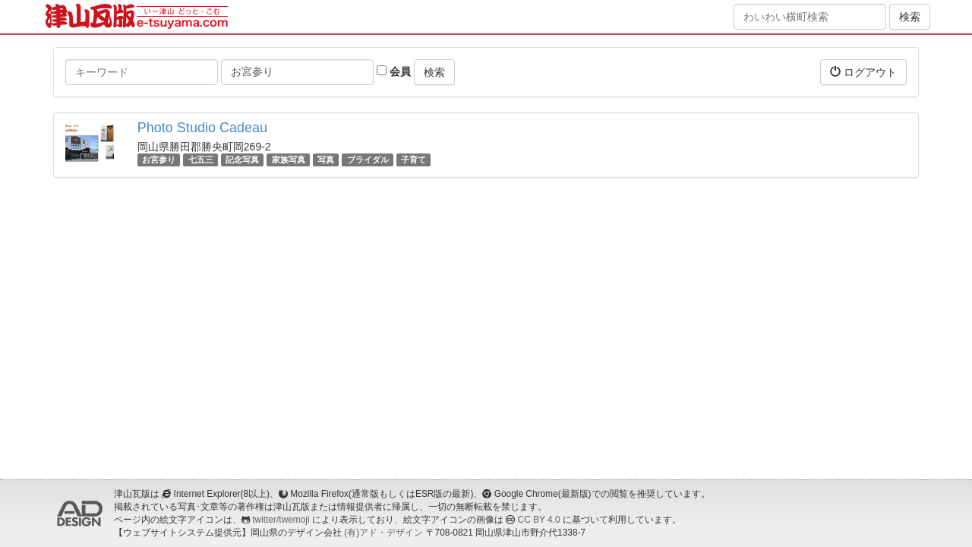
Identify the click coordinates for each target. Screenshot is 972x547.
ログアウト (863, 71)
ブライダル (368, 159)
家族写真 (288, 159)
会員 (394, 71)
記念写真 (242, 159)
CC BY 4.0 (539, 519)
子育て (413, 159)
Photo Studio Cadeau (202, 127)
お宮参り (158, 159)
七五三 (200, 159)
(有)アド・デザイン (383, 532)
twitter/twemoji (280, 519)
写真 (325, 159)
